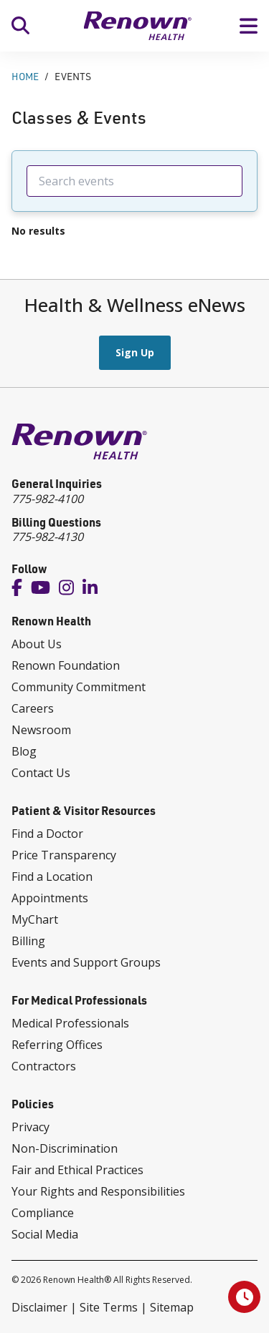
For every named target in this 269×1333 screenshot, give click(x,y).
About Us (36, 644)
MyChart (34, 919)
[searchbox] (134, 181)
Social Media (44, 1234)
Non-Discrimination (64, 1148)
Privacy (30, 1127)
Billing (28, 941)
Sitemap (172, 1307)
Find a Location (52, 876)
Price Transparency (63, 855)
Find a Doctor (47, 833)
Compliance (42, 1213)
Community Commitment (78, 687)
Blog (24, 751)
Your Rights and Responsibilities (98, 1191)
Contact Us (40, 773)
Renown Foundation (65, 665)
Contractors (43, 1066)
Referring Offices (57, 1045)
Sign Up (134, 352)
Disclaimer (39, 1307)
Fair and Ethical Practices (77, 1170)
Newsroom (41, 730)
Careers (32, 708)
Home (25, 76)
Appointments (49, 898)
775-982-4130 (47, 537)
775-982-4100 (47, 499)
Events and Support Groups (86, 962)
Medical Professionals (70, 1023)
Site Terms (109, 1307)
